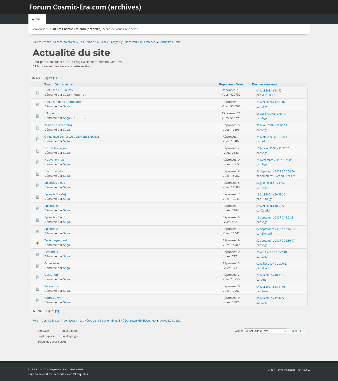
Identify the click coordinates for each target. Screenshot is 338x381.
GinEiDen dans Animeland (62, 102)
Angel (264, 291)
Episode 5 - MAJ (55, 194)
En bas (36, 77)
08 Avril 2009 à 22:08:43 (271, 114)
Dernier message (266, 84)
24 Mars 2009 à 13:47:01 (271, 137)
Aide (270, 369)
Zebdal (265, 210)
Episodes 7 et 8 (54, 183)
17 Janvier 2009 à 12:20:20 (272, 148)
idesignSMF (76, 369)
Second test (52, 286)
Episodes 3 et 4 (54, 217)
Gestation (51, 275)
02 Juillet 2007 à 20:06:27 (272, 264)
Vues (239, 84)
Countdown (52, 298)
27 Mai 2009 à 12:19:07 (270, 102)
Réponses (226, 84)
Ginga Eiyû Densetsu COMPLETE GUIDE (71, 136)
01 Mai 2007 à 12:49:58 (270, 298)
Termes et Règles (286, 369)
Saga (66, 94)
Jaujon (265, 187)
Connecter (130, 29)
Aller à (238, 330)
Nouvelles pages (55, 148)
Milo (264, 106)
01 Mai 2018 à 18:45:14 (270, 90)
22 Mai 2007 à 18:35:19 (270, 275)
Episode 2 (51, 229)
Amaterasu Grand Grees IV (278, 176)
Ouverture (51, 263)
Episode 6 (51, 206)
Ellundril (266, 233)
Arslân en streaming (58, 125)
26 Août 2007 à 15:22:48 (271, 252)
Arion (264, 141)
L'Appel (49, 113)
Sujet (48, 84)
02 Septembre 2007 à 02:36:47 (275, 240)
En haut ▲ (304, 369)
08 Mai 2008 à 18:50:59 (270, 206)
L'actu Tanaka (54, 171)
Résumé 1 (51, 252)
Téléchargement (55, 240)
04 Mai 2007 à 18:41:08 (270, 287)
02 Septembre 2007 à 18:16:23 (275, 229)
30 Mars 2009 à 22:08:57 (271, 125)
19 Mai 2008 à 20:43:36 (270, 194)
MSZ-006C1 (268, 95)
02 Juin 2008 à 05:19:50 (271, 183)
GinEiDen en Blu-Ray (58, 90)
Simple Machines (58, 369)
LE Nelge (266, 199)
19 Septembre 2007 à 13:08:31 (275, 217)
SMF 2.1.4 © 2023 (38, 369)
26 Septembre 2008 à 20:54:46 (275, 171)
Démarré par (64, 84)
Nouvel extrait (54, 160)
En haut (37, 311)
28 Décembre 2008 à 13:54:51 (275, 160)
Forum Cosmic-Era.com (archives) (85, 7)
